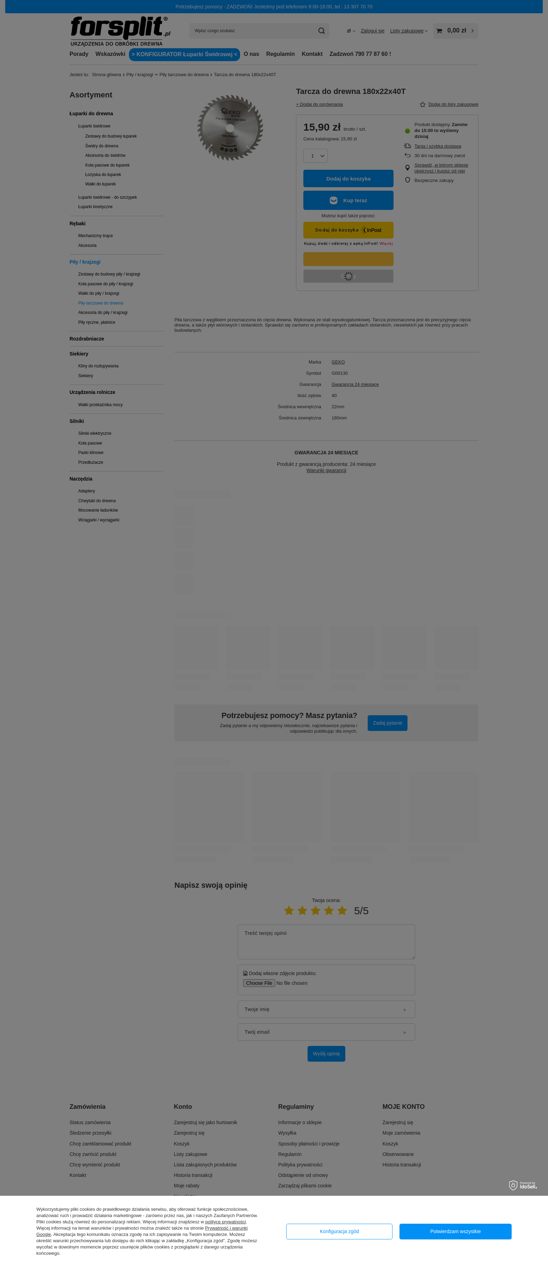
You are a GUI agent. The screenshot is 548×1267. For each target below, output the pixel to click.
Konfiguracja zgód (339, 1231)
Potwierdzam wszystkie (455, 1231)
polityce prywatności (225, 1221)
